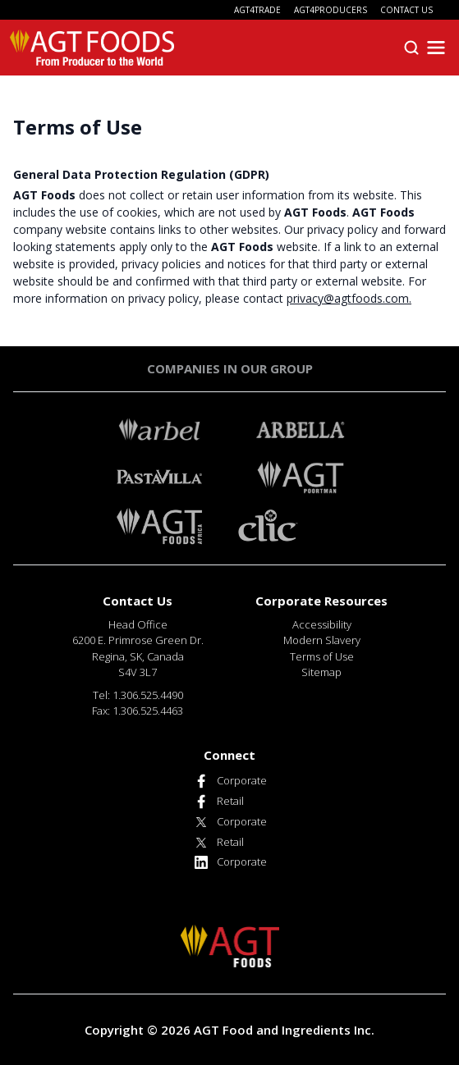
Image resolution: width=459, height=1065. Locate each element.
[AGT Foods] (92, 48)
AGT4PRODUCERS (330, 10)
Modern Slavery (321, 640)
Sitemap (321, 672)
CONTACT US (406, 10)
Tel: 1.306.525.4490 (138, 695)
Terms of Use (322, 656)
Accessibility (321, 624)
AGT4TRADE (257, 10)
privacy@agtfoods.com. (349, 298)
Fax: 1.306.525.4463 (137, 710)
